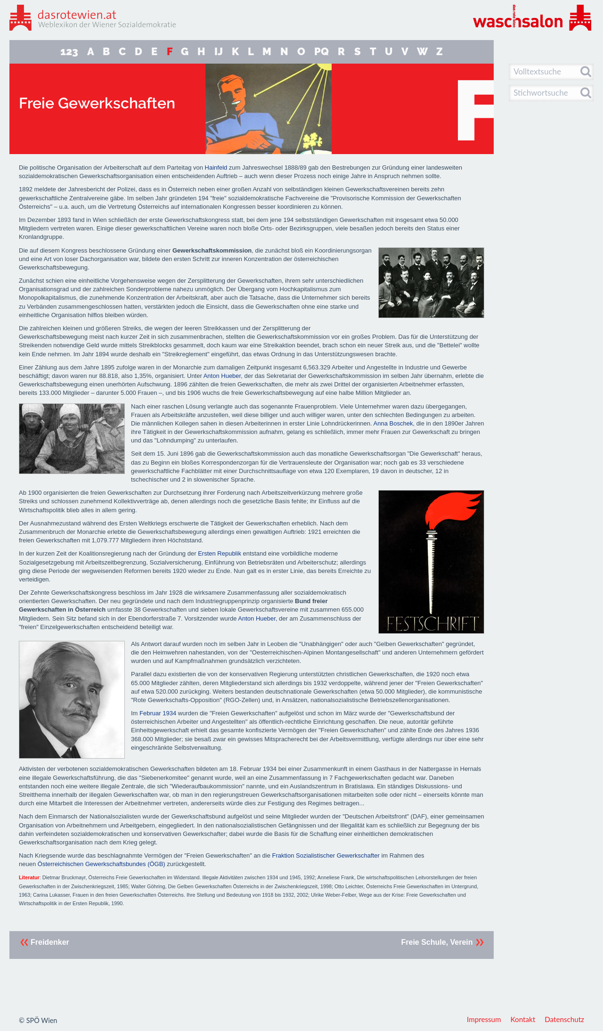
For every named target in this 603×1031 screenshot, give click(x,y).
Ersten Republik (219, 553)
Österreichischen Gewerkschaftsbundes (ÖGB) (101, 863)
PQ (321, 51)
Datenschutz (564, 1019)
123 (69, 51)
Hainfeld (216, 167)
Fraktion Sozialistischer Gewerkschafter (325, 855)
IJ (218, 51)
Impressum (484, 1019)
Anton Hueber (222, 375)
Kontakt (523, 1019)
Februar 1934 (157, 713)
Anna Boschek (393, 423)
